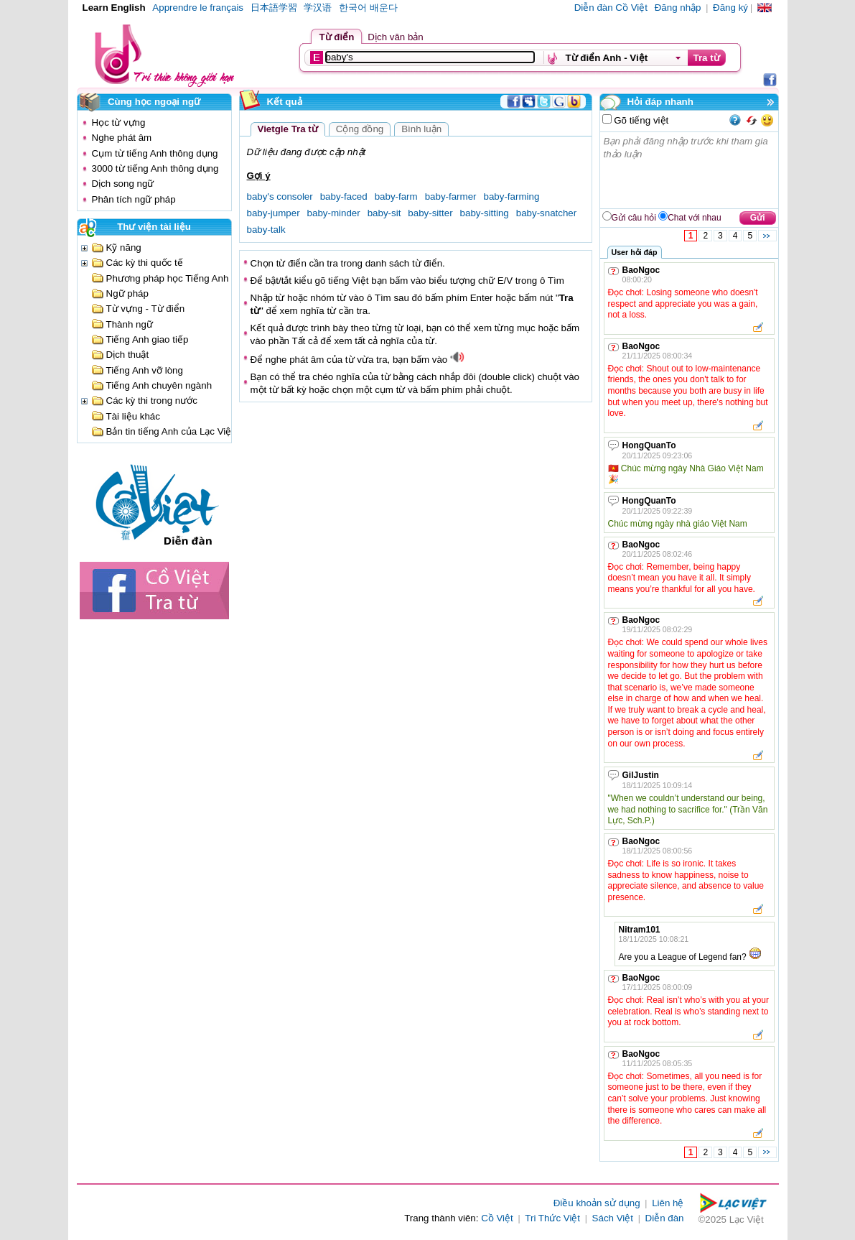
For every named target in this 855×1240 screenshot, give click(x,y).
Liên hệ (667, 1203)
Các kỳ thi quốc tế (144, 262)
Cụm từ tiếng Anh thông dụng (155, 153)
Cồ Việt (497, 1218)
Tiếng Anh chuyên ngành (159, 385)
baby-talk (266, 229)
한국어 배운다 (368, 7)
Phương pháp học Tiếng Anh (167, 278)
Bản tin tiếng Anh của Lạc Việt (170, 431)
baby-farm (396, 196)
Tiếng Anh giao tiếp (147, 339)
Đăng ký (730, 7)
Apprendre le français (197, 7)
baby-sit (384, 213)
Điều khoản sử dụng (596, 1203)
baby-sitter (430, 213)
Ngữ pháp (127, 293)
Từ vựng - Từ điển (145, 308)
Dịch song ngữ (123, 183)
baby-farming (512, 196)
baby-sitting (484, 213)
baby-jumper (273, 213)
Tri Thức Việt (552, 1218)
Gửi (757, 218)
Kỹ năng (123, 247)
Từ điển (337, 37)
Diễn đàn (664, 1218)
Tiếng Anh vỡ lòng (144, 370)
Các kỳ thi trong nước (151, 400)
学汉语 (318, 7)
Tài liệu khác (133, 416)
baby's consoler (280, 196)
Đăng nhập (678, 7)
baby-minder (333, 213)
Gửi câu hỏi (634, 218)
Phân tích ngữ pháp (134, 199)
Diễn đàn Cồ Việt (611, 7)
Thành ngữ (129, 324)
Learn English (114, 7)
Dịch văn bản (395, 37)
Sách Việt (612, 1218)
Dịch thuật (127, 354)
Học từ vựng (119, 122)
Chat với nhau (694, 218)
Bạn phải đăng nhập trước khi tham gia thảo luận (689, 170)
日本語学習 (274, 7)
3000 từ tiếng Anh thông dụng (155, 168)
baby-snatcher (546, 213)
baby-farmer (451, 196)
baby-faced (344, 196)
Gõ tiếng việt (640, 120)
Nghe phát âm (122, 137)
